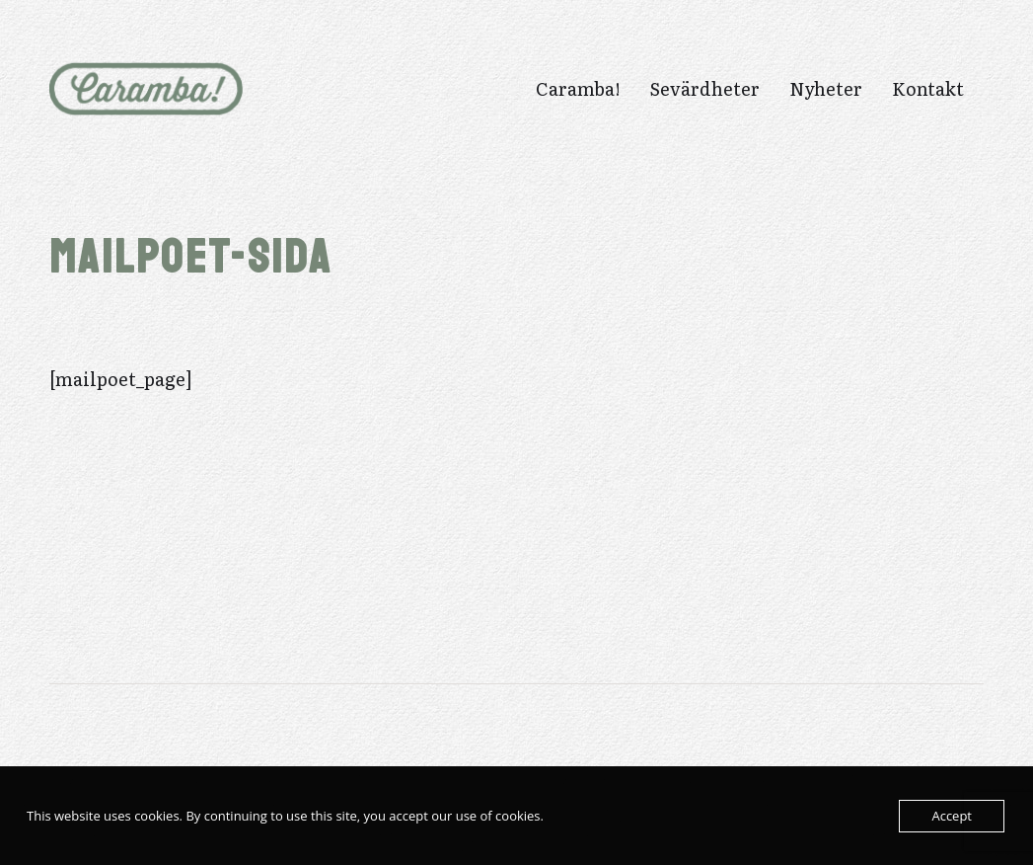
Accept (951, 816)
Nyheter (825, 89)
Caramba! (578, 89)
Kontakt (928, 89)
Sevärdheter (705, 89)
